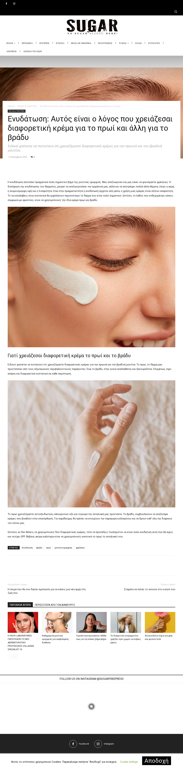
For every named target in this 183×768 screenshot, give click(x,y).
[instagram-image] (53, 706)
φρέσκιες (80, 547)
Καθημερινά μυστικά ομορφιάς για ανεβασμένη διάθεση (55, 639)
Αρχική (11, 106)
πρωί (48, 547)
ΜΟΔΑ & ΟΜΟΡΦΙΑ (27, 106)
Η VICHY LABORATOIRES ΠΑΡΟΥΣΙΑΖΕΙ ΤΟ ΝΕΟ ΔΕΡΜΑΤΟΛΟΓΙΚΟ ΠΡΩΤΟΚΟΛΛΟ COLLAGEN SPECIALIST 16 (21, 642)
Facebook (84, 743)
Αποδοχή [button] (157, 760)
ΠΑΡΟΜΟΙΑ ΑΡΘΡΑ (20, 605)
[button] (91, 11)
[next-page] (15, 656)
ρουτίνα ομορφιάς (63, 547)
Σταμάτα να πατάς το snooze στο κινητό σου (149, 589)
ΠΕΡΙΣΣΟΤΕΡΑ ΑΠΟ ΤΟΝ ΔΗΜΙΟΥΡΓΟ (55, 605)
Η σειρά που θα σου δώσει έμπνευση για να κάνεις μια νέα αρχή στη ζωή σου (47, 591)
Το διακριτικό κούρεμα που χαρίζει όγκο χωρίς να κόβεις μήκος (125, 639)
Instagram (109, 743)
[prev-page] (10, 656)
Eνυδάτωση (27, 547)
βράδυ (39, 547)
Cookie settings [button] (129, 761)
